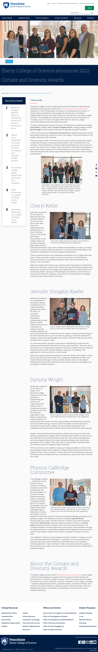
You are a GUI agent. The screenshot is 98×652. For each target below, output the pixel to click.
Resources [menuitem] (26, 630)
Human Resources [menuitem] (29, 616)
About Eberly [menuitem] (7, 18)
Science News (5, 93)
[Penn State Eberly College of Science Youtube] (95, 643)
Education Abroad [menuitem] (85, 620)
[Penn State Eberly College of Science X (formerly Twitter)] (84, 643)
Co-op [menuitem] (81, 616)
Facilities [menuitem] (4, 626)
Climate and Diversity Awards (73, 109)
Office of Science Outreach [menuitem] (52, 630)
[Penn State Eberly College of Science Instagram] (87, 643)
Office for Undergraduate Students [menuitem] (55, 616)
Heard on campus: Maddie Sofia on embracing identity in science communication (16, 117)
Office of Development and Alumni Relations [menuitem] (58, 620)
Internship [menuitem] (82, 623)
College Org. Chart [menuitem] (8, 649)
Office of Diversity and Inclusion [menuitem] (54, 623)
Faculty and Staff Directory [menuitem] (87, 3)
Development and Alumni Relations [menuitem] (67, 3)
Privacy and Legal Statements (92, 649)
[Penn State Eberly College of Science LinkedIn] (91, 643)
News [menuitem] (48, 3)
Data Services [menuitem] (6, 620)
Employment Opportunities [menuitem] (10, 623)
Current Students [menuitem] (61, 18)
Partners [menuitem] (90, 18)
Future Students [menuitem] (42, 18)
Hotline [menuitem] (17, 649)
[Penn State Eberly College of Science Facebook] (80, 643)
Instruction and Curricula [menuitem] (31, 623)
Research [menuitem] (77, 18)
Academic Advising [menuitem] (85, 613)
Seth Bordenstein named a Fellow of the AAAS (16, 196)
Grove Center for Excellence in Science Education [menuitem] (60, 613)
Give (89, 8)
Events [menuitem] (54, 3)
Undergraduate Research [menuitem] (88, 626)
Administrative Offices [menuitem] (9, 613)
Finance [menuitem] (25, 613)
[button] (89, 8)
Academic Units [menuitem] (24, 18)
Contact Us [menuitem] (24, 649)
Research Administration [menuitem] (31, 626)
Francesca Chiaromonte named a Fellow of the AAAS (16, 216)
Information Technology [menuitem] (31, 620)
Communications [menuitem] (7, 616)
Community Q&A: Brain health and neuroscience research (16, 175)
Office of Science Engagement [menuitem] (53, 626)
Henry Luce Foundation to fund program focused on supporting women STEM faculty (16, 148)
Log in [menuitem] (31, 649)
